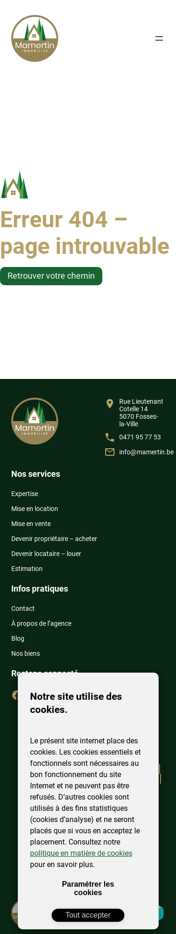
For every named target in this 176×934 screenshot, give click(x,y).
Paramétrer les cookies (88, 888)
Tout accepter (87, 915)
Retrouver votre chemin (51, 276)
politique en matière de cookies (81, 853)
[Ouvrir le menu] (159, 38)
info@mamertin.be (146, 452)
